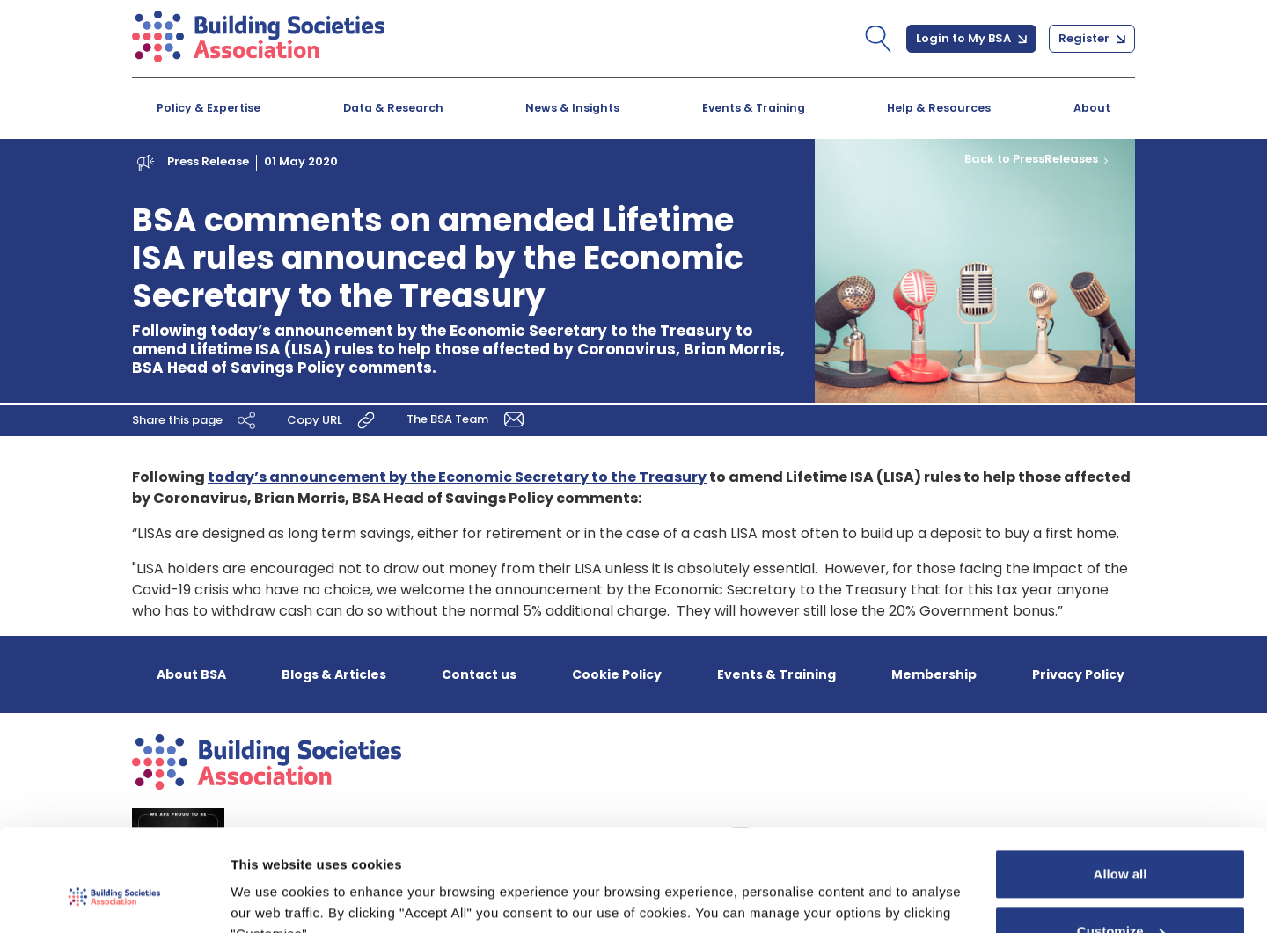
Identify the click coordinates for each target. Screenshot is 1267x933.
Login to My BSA (971, 38)
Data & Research (393, 107)
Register (1091, 38)
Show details (271, 898)
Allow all (1120, 790)
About (1091, 107)
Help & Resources (939, 107)
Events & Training (753, 107)
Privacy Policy (1078, 674)
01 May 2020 (301, 161)
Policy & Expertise (208, 107)
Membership (934, 674)
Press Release (208, 161)
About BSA (191, 674)
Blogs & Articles (334, 674)
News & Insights (572, 107)
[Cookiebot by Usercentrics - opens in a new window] (114, 899)
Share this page (196, 419)
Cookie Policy (617, 674)
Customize (1121, 847)
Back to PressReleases (1031, 159)
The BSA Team (468, 418)
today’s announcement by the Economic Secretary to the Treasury (457, 477)
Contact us (479, 674)
